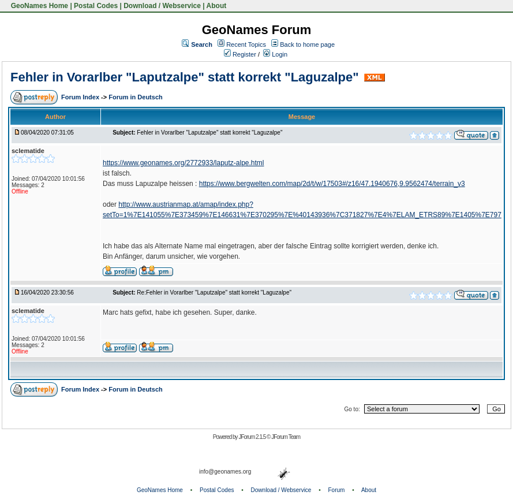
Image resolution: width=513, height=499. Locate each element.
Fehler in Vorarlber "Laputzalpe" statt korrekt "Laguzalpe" (184, 77)
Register (240, 54)
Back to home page (307, 44)
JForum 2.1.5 (252, 437)
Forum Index (81, 97)
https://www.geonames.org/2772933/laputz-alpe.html (183, 163)
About (217, 6)
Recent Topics (246, 44)
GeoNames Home (38, 6)
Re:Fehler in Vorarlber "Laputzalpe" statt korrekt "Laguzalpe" (214, 292)
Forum (336, 490)
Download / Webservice (162, 6)
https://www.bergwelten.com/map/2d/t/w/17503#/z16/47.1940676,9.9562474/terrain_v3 (332, 184)
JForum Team (285, 437)
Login (275, 54)
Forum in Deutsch (135, 97)
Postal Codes (96, 6)
